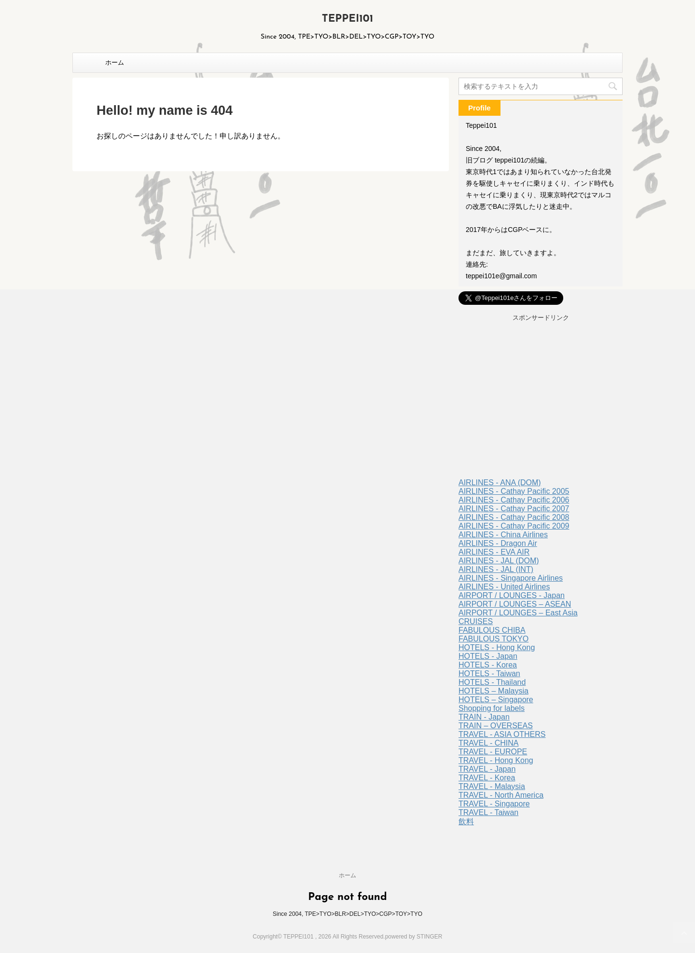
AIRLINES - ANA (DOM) (500, 482)
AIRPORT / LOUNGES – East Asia (518, 613)
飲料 (466, 821)
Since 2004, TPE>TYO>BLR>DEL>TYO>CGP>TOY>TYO (347, 914)
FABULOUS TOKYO (493, 639)
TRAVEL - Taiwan (488, 812)
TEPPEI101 (348, 19)
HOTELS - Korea (488, 665)
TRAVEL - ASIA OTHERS (502, 734)
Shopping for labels (492, 708)
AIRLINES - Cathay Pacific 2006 (514, 500)
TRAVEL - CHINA (488, 743)
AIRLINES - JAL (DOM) (499, 561)
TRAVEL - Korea (487, 778)
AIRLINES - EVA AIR (494, 552)
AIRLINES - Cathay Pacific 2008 (514, 517)
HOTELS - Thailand (492, 682)
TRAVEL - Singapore (494, 804)
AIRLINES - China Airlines (503, 535)
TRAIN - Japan (484, 717)
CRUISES (476, 621)
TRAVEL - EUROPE (493, 752)
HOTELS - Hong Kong (497, 647)
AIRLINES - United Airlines (504, 587)
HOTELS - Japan (488, 656)
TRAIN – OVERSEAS (496, 726)
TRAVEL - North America (501, 795)
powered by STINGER (414, 936)
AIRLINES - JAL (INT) (496, 569)
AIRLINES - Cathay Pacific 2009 (514, 526)
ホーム (114, 62)
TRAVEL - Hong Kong (496, 760)
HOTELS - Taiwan (489, 673)
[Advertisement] (541, 401)
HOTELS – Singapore (496, 699)
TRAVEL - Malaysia (492, 786)
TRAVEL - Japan (487, 769)
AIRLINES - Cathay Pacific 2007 (514, 508)
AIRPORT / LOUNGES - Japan (512, 595)
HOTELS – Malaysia (493, 691)
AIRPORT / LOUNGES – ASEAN (515, 604)
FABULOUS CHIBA (492, 630)
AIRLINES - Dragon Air (498, 543)
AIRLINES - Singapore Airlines (511, 578)
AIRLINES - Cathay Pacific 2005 (514, 491)
